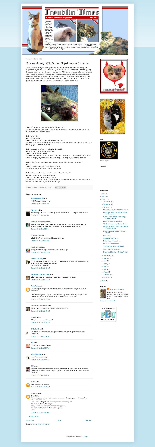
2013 (104, 196)
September (107, 255)
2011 (104, 281)
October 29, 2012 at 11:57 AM (40, 322)
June (105, 264)
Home (60, 421)
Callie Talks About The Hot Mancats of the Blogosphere (115, 213)
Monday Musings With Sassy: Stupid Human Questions (114, 217)
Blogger (85, 436)
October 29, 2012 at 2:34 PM (40, 336)
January (106, 277)
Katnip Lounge (36, 247)
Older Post (88, 421)
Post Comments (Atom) (41, 424)
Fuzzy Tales (35, 286)
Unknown (34, 393)
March (106, 272)
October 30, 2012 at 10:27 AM (40, 387)
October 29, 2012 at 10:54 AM (40, 280)
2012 (104, 199)
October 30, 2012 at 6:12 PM (40, 412)
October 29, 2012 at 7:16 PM (40, 360)
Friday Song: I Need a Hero (111, 241)
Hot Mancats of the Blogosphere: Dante (115, 209)
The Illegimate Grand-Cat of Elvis (113, 246)
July (105, 261)
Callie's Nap (107, 235)
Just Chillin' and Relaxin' (110, 238)
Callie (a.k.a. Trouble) (117, 289)
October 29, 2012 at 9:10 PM (40, 375)
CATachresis (35, 329)
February (107, 275)
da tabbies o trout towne (39, 305)
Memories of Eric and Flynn (40, 274)
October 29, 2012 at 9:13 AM (40, 229)
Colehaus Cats (36, 235)
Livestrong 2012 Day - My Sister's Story (115, 252)
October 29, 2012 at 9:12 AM (40, 215)
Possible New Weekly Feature (112, 221)
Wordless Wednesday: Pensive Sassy (115, 224)
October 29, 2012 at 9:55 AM (40, 241)
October (106, 207)
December (107, 201)
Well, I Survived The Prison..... (112, 249)
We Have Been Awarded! (111, 244)
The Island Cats (36, 354)
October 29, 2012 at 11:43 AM (40, 311)
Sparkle (33, 317)
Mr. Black (34, 210)
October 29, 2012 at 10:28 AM (40, 252)
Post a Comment (34, 416)
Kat (32, 342)
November (107, 204)
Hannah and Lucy (37, 259)
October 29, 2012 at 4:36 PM (40, 348)
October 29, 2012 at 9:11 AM (40, 204)
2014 (104, 194)
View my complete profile (107, 301)
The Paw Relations (37, 198)
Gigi (32, 366)
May (105, 266)
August (106, 258)
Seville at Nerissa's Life (39, 222)
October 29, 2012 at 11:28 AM (40, 299)
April (105, 269)
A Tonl (33, 381)
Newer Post (30, 421)
